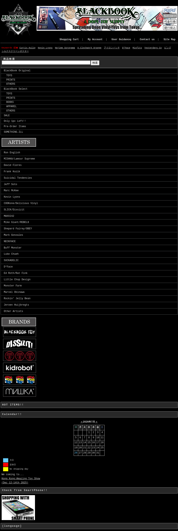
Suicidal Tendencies (18, 178)
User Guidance (121, 39)
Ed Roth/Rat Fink (16, 273)
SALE (7, 115)
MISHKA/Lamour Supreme (19, 159)
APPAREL (10, 106)
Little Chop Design (17, 279)
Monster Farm (13, 286)
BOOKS (9, 102)
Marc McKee (11, 190)
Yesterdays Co (153, 47)
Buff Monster (13, 248)
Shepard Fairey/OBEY (18, 229)
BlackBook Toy (51, 9)
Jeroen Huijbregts (16, 305)
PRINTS (9, 80)
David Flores (13, 165)
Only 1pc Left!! (15, 121)
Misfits (137, 47)
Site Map (170, 39)
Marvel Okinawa (14, 292)
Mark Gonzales (13, 235)
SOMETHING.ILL (13, 132)
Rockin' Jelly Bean (17, 298)
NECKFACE (10, 241)
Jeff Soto (10, 184)
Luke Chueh (11, 254)
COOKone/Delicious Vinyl (21, 203)
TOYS (8, 75)
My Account (95, 39)
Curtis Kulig (28, 47)
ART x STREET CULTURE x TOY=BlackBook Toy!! (68, 14)
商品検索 (9, 59)
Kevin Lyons (45, 47)
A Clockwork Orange (90, 47)
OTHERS (9, 84)
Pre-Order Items (15, 126)
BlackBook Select (16, 89)
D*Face (126, 47)
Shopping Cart (69, 39)
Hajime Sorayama (65, 47)
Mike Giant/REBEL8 (16, 222)
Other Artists (13, 311)
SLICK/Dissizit (14, 210)
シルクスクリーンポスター (15, 51)
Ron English (12, 153)
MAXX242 (9, 216)
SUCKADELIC (11, 260)
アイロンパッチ (112, 47)
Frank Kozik (12, 171)
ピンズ (168, 47)
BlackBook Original (17, 71)
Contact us (147, 39)
